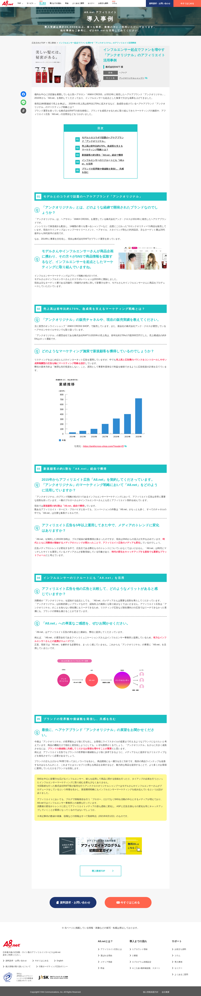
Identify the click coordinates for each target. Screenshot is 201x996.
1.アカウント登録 (139, 949)
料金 (66, 3)
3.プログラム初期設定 (141, 962)
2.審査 (135, 955)
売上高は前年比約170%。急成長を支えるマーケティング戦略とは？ (102, 148)
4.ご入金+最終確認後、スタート (146, 968)
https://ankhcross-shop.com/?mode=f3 (103, 446)
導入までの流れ (55, 3)
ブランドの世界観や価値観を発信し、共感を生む (103, 171)
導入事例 (42, 3)
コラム (114, 3)
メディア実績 (106, 962)
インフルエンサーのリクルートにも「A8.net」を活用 (103, 162)
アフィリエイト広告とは (111, 949)
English (60, 961)
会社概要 (165, 992)
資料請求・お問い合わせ (159, 3)
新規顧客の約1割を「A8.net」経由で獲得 (102, 155)
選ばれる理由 (106, 955)
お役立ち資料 (103, 3)
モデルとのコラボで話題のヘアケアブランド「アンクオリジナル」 (103, 139)
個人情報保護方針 (150, 992)
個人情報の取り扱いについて (18, 966)
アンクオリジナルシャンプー (131, 78)
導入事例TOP (100, 870)
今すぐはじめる (187, 3)
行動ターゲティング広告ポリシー (53, 966)
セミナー (91, 3)
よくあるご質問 (78, 3)
